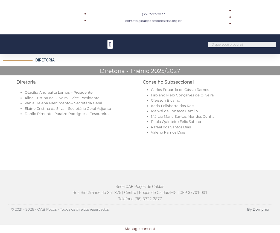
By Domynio (258, 209)
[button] (110, 44)
